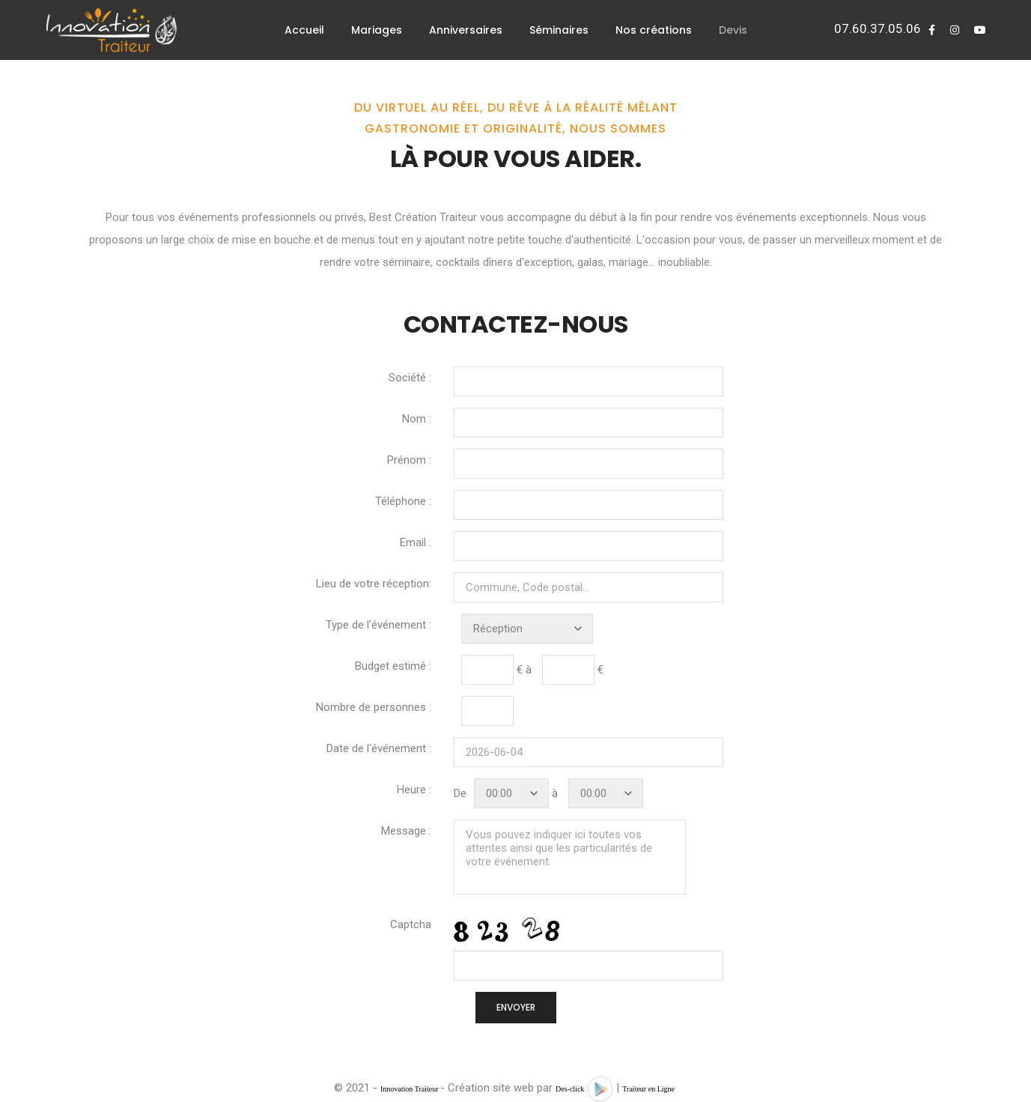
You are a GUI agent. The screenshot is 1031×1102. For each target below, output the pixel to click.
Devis (733, 29)
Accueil (304, 29)
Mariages (376, 29)
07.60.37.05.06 (877, 28)
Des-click (570, 1089)
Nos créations (653, 29)
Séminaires (559, 29)
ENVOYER (515, 1007)
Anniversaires (465, 29)
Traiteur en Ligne (648, 1089)
